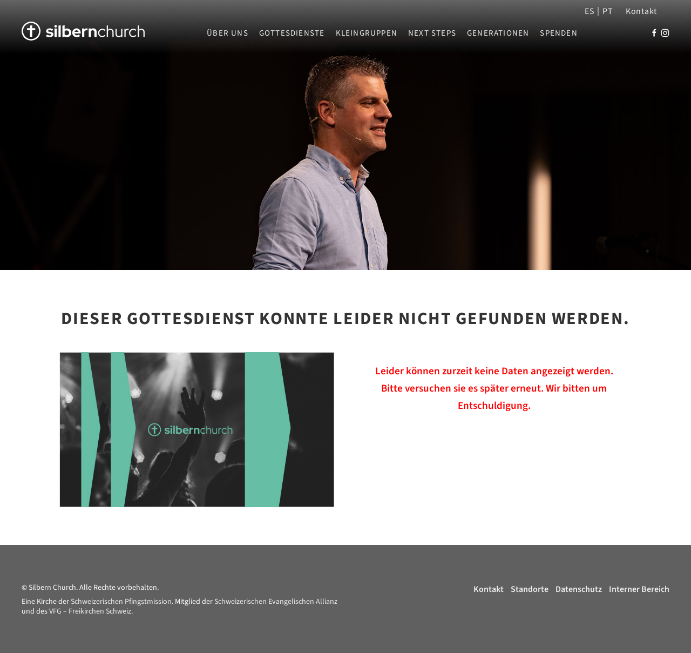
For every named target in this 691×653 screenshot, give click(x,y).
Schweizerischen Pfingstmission (121, 601)
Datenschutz (578, 589)
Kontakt (641, 11)
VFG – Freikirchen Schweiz (90, 611)
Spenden (558, 33)
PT (607, 11)
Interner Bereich (639, 589)
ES (589, 11)
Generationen (498, 33)
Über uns (227, 33)
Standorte (529, 589)
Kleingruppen (366, 33)
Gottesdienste (292, 33)
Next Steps (432, 33)
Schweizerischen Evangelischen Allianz (275, 601)
